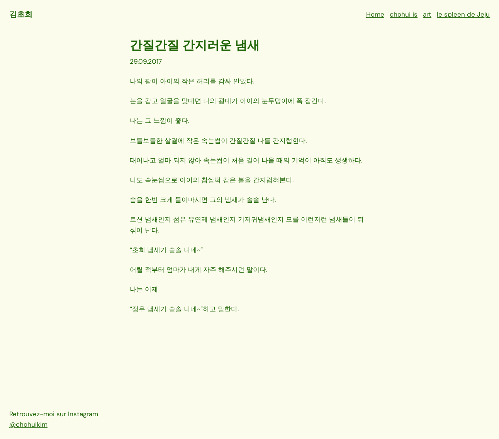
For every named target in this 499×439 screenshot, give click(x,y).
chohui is (404, 14)
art (427, 14)
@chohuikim (28, 424)
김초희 (20, 14)
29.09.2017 (146, 61)
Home (375, 14)
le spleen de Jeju (463, 14)
